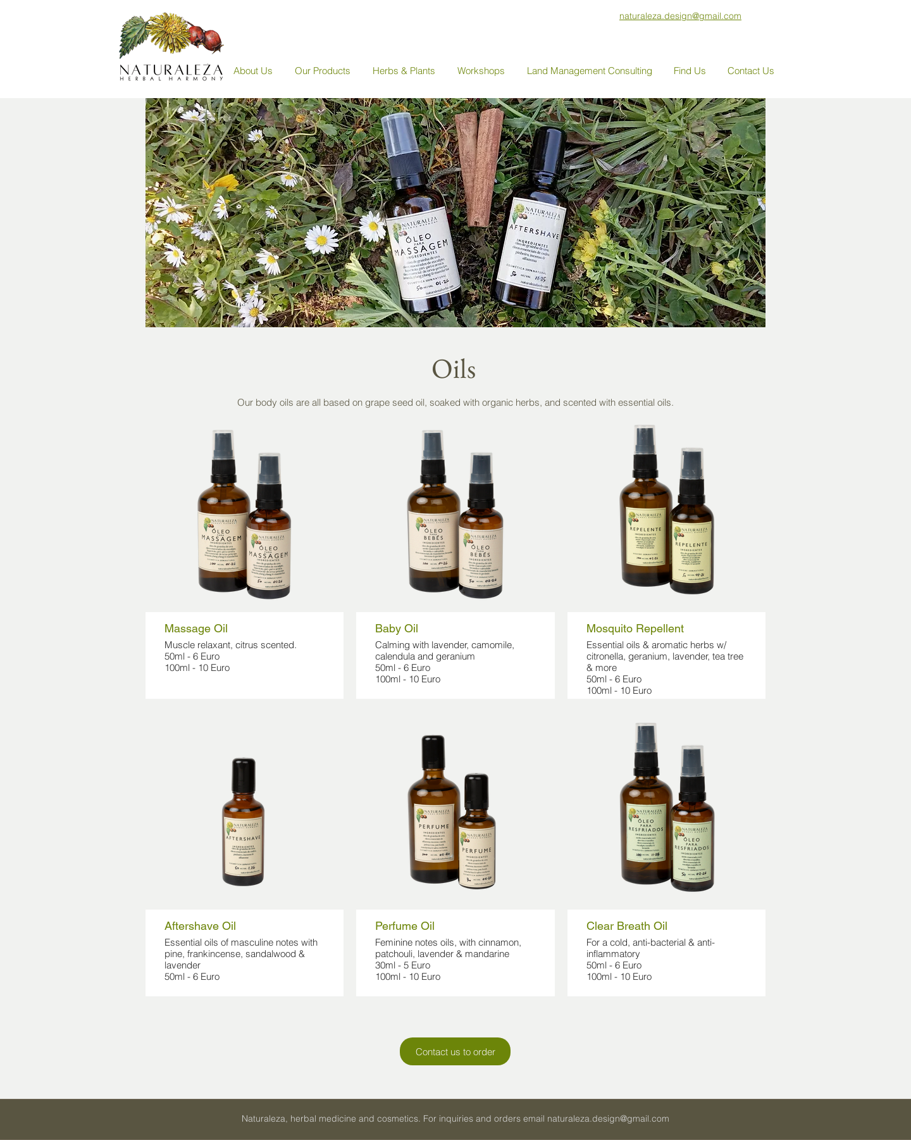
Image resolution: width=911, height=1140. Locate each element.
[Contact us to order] (455, 1051)
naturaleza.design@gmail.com (608, 1118)
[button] (324, 70)
